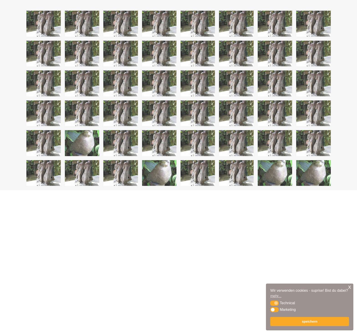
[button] (274, 303)
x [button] (349, 287)
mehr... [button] (275, 296)
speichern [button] (309, 321)
